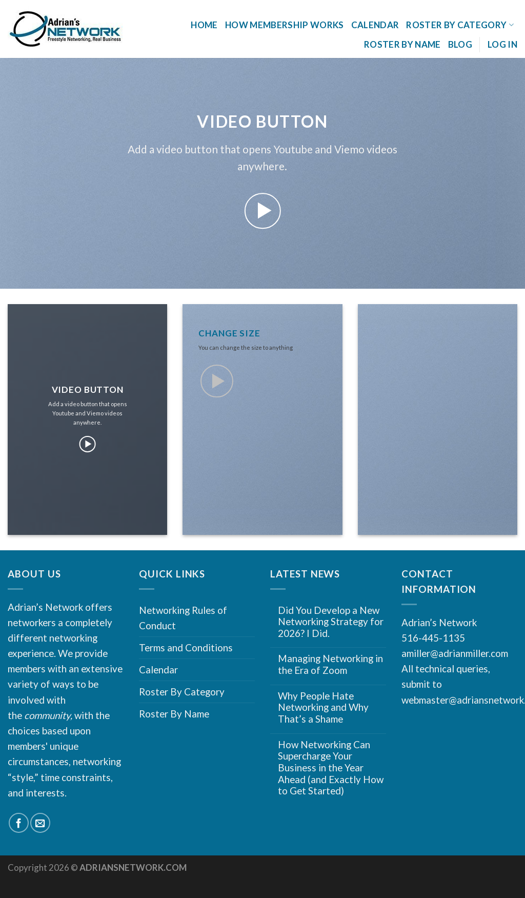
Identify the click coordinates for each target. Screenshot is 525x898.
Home (204, 24)
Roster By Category (460, 24)
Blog (460, 44)
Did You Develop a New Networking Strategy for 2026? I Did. (330, 622)
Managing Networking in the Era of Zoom (330, 664)
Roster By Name (402, 44)
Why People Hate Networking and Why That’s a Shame (323, 707)
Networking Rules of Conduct (183, 617)
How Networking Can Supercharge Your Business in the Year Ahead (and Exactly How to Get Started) (330, 768)
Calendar (375, 24)
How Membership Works (284, 24)
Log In (502, 44)
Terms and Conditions (186, 647)
